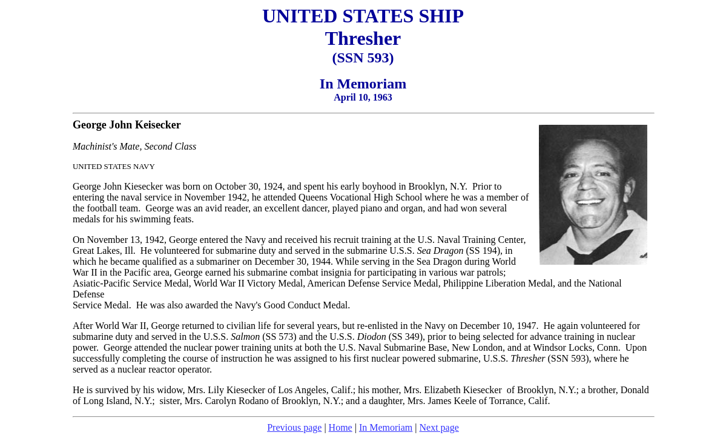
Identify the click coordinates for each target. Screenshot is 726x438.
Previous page (294, 427)
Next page (439, 427)
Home (340, 427)
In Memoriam (385, 427)
